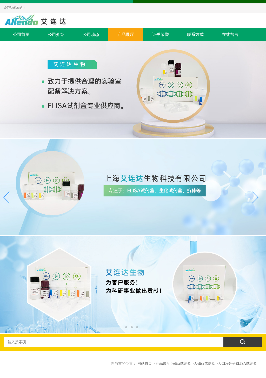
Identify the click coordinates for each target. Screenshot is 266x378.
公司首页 (21, 34)
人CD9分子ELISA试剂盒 (237, 364)
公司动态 (91, 34)
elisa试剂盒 (182, 364)
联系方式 (195, 34)
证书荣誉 (160, 34)
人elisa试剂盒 (204, 364)
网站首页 (144, 364)
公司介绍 (56, 34)
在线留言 (230, 34)
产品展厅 (125, 34)
